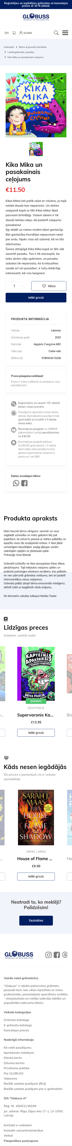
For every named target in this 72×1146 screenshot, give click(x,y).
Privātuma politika (16, 1068)
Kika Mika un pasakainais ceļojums (26, 57)
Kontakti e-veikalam (18, 1125)
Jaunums (36, 701)
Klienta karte (13, 1058)
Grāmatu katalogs (16, 1020)
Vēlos (49, 286)
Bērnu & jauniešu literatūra (32, 47)
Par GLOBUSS (13, 1073)
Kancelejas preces (16, 1030)
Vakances (10, 1078)
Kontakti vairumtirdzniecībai (23, 1130)
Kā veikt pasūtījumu (17, 1047)
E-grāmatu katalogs (18, 1025)
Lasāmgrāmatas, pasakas (21, 52)
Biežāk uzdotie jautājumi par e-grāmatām (33, 1089)
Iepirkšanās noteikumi (19, 1052)
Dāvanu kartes (14, 1063)
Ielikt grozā (36, 297)
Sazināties (36, 920)
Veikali (8, 1135)
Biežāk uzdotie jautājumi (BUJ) (25, 1083)
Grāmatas (9, 47)
